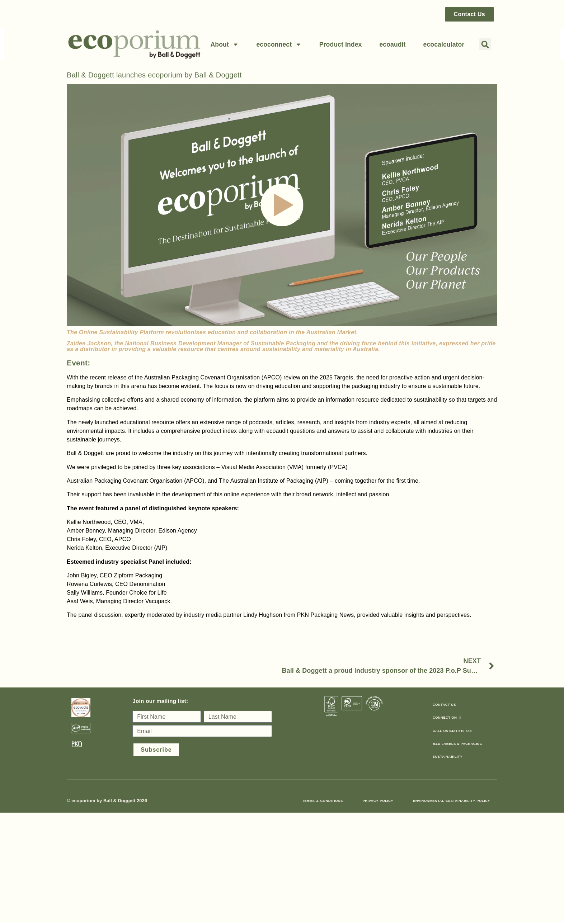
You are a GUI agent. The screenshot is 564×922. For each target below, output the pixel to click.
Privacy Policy (378, 801)
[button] (485, 44)
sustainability (447, 756)
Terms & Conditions (322, 801)
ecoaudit (392, 44)
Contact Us (444, 704)
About (224, 44)
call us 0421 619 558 (452, 731)
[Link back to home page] (134, 44)
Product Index (340, 44)
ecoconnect (278, 44)
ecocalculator (444, 44)
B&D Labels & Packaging (458, 744)
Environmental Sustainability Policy (451, 801)
